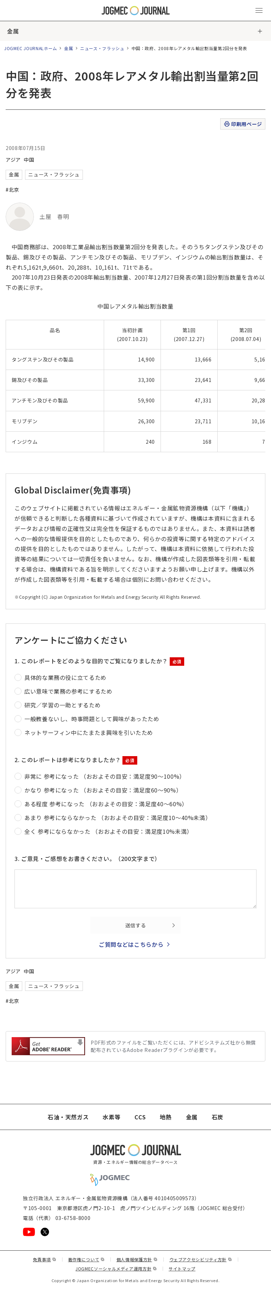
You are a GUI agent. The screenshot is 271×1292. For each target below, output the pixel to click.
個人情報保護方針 (137, 1259)
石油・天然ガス (68, 1117)
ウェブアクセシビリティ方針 (200, 1259)
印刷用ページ (242, 124)
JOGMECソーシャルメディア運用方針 (116, 1269)
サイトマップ (182, 1269)
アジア (13, 159)
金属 (13, 31)
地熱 (165, 1117)
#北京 (12, 189)
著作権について (86, 1259)
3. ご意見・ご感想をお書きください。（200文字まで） (87, 858)
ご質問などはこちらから (131, 944)
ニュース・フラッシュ (102, 48)
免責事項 (44, 1259)
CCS (140, 1117)
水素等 (111, 1117)
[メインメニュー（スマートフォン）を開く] (259, 10)
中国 (29, 159)
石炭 (217, 1117)
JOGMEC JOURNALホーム (30, 48)
